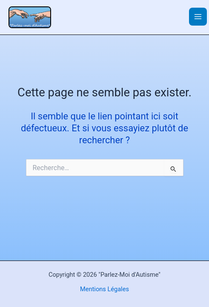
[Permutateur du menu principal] (198, 17)
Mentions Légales (104, 289)
